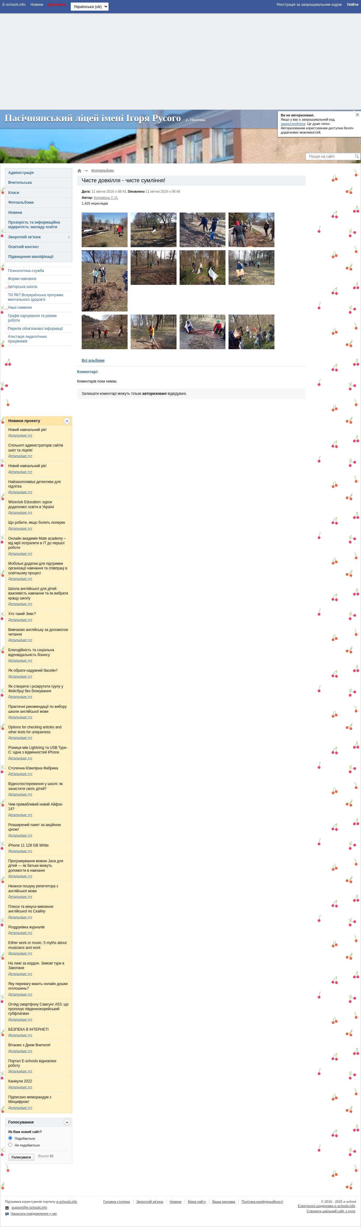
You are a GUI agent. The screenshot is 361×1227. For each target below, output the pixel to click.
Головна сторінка (116, 1201)
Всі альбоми (93, 360)
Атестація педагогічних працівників (27, 338)
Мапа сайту (197, 1201)
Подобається (21, 1138)
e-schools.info (66, 1201)
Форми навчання (22, 279)
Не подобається (24, 1145)
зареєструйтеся (293, 124)
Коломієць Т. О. (106, 197)
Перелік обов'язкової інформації (35, 329)
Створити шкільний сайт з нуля (331, 1211)
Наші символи (20, 307)
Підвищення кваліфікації (30, 257)
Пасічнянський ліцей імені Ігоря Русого (93, 117)
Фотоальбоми (21, 202)
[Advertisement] (180, 61)
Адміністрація (21, 173)
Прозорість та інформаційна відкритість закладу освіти (34, 224)
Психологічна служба (26, 271)
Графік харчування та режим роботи (32, 318)
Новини (15, 212)
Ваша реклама (223, 1201)
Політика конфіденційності (262, 1201)
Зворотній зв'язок (24, 237)
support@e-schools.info (29, 1207)
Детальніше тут (20, 435)
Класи (13, 193)
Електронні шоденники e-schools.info (326, 1206)
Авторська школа (22, 287)
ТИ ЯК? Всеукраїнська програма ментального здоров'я (35, 297)
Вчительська (20, 182)
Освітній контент (23, 247)
